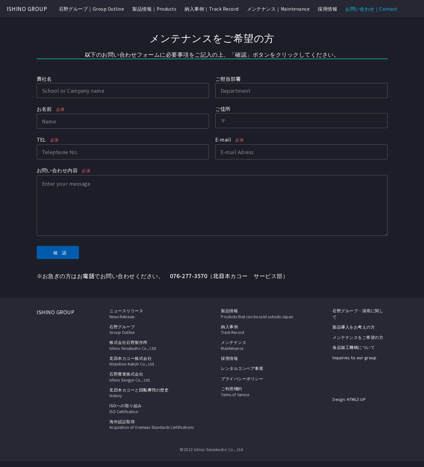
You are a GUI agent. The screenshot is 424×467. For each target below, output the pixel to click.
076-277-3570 (188, 276)
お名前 (51, 109)
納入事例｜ (211, 9)
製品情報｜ (154, 9)
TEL (48, 140)
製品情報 (229, 311)
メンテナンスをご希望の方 (357, 337)
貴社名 (44, 78)
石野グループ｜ (91, 9)
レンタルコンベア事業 (242, 368)
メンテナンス (263, 345)
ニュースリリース (151, 313)
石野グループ (151, 329)
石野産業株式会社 (151, 377)
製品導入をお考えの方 (353, 327)
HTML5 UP (356, 399)
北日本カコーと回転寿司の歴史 (151, 393)
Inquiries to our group (354, 358)
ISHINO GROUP (27, 9)
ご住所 (223, 108)
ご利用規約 (263, 391)
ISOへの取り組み (151, 408)
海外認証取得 (151, 427)
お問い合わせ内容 (64, 170)
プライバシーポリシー (242, 378)
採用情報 (327, 8)
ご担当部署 (228, 78)
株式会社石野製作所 (151, 345)
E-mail (229, 140)
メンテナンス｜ (278, 9)
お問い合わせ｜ (371, 9)
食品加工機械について (353, 347)
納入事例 (263, 329)
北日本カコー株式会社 (151, 361)
